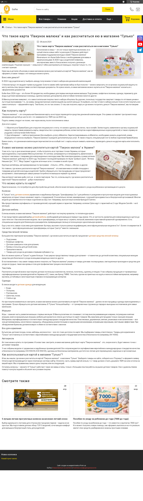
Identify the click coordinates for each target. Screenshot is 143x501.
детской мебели (39, 217)
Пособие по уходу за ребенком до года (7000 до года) (101, 419)
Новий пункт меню (9, 459)
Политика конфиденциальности (84, 468)
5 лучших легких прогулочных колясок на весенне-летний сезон (34, 419)
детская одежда (25, 285)
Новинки (62, 19)
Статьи (9, 27)
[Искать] (108, 9)
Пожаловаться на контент (62, 468)
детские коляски (22, 195)
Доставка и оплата (92, 19)
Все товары (44, 19)
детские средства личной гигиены (103, 236)
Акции (74, 19)
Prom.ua (83, 465)
